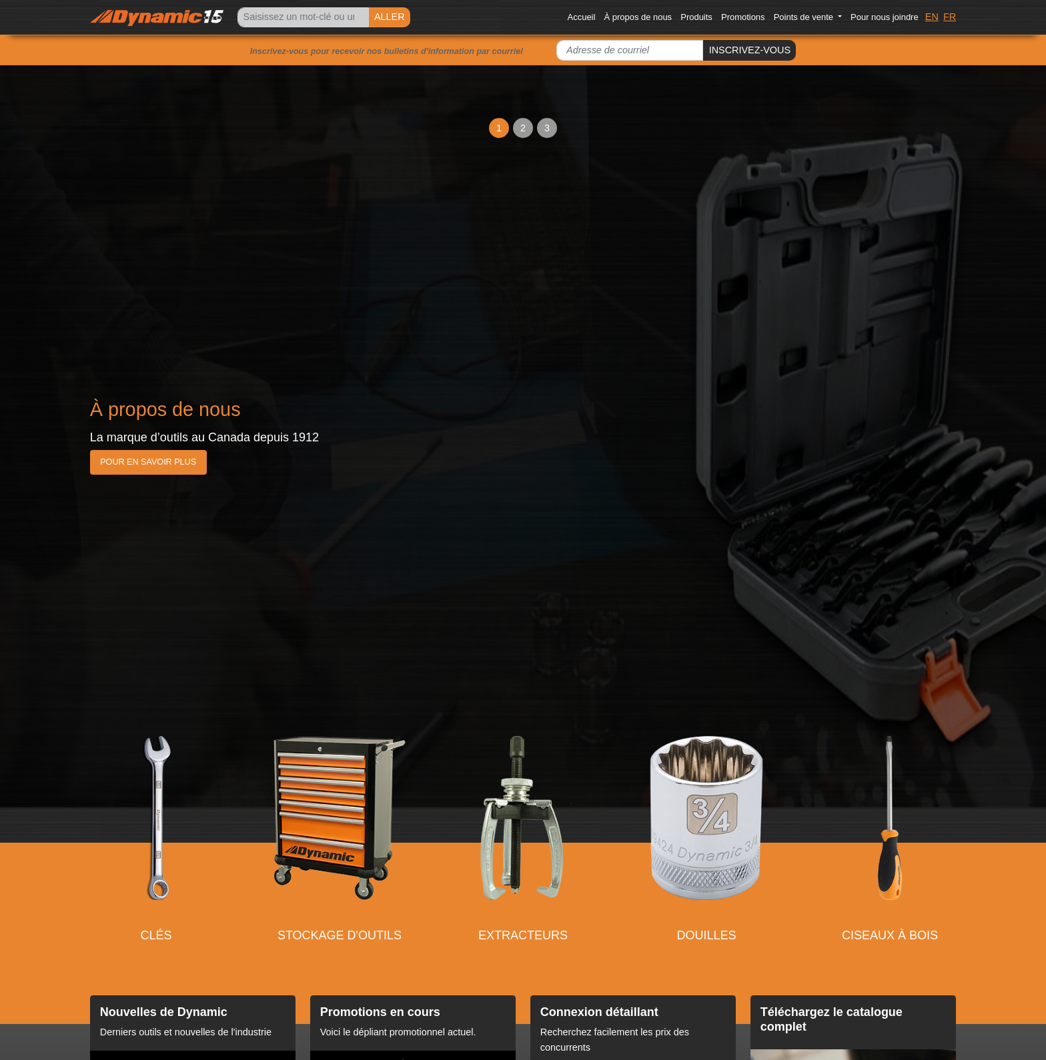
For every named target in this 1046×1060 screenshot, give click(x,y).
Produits (696, 17)
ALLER (389, 16)
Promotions (743, 17)
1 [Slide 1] (499, 128)
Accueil (582, 17)
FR (949, 16)
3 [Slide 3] (547, 128)
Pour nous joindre (885, 17)
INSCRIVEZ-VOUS (750, 50)
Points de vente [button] (805, 17)
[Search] (302, 17)
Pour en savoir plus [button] (148, 462)
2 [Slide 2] (523, 128)
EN (932, 16)
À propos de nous (638, 17)
